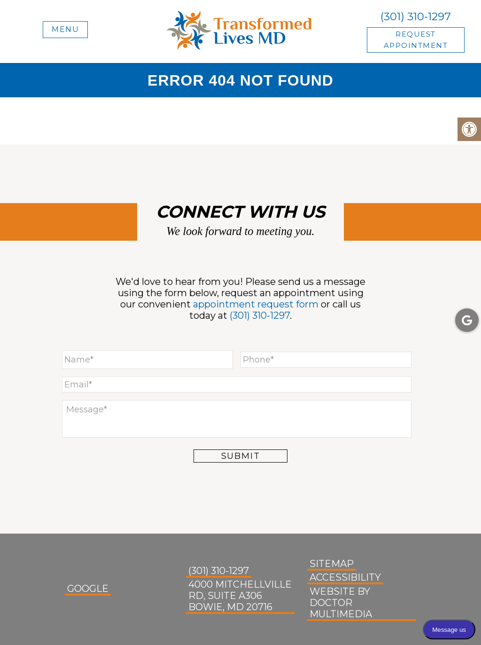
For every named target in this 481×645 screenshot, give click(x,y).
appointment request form (255, 304)
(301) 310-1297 (415, 16)
